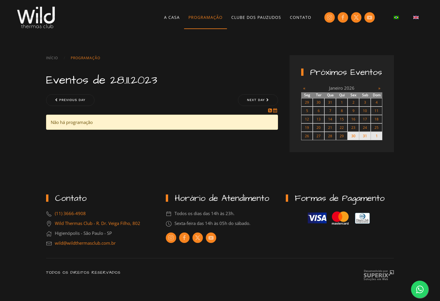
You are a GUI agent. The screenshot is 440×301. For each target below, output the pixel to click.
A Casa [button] (172, 17)
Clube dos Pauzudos (256, 17)
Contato (300, 17)
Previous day (70, 100)
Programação (205, 17)
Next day (258, 100)
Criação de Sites (378, 275)
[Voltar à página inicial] (36, 17)
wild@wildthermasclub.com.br (85, 243)
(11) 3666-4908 (70, 213)
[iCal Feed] (275, 110)
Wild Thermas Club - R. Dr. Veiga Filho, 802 (97, 223)
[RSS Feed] (270, 110)
